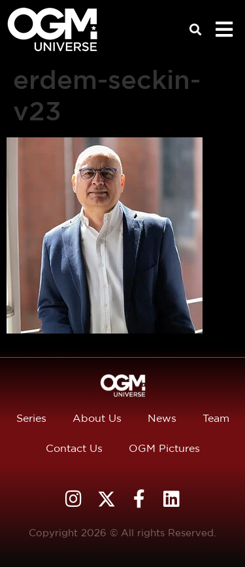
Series (31, 418)
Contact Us (74, 448)
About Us (97, 418)
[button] (195, 30)
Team (216, 418)
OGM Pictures (164, 448)
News (162, 418)
